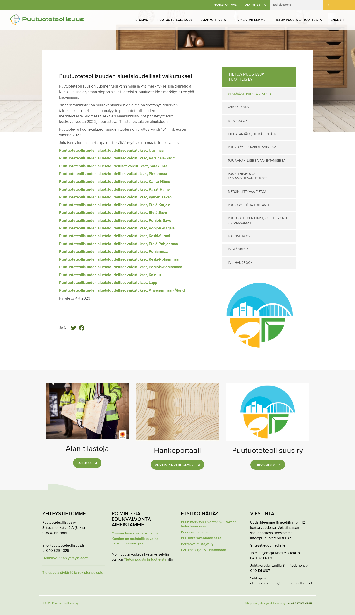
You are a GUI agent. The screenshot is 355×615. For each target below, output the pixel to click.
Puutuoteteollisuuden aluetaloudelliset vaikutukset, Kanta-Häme (114, 181)
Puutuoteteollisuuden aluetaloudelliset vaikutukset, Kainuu (110, 275)
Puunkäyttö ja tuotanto (249, 205)
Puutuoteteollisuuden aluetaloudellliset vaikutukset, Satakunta (113, 166)
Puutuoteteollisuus (174, 20)
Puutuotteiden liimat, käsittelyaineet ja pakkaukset (259, 220)
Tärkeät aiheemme (250, 20)
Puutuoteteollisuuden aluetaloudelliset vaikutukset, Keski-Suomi (114, 236)
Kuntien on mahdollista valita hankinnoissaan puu (135, 541)
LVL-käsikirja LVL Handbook (203, 550)
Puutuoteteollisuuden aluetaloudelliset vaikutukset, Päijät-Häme (114, 189)
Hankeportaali (225, 5)
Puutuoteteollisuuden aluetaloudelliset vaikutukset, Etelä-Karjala (114, 205)
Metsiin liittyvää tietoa (247, 192)
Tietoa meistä (265, 464)
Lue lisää (85, 463)
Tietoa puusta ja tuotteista (298, 20)
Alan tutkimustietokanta (174, 464)
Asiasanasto (238, 107)
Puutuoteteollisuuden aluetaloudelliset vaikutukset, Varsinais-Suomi (117, 158)
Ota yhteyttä (255, 5)
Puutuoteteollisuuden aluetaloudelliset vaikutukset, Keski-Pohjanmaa (119, 259)
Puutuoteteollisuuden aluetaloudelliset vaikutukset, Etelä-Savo (113, 212)
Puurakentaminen (195, 532)
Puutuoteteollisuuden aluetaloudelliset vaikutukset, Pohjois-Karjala (117, 228)
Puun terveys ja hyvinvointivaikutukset (247, 176)
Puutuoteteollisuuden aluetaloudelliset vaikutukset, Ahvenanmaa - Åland (122, 290)
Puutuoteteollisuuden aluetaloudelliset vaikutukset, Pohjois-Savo (115, 220)
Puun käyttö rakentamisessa (252, 147)
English (337, 20)
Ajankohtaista (213, 20)
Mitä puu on (238, 121)
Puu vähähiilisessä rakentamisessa (256, 161)
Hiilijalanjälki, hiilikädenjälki (252, 134)
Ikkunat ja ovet (241, 236)
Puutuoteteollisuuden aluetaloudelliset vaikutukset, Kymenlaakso (115, 197)
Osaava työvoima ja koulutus (135, 533)
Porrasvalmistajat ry (197, 544)
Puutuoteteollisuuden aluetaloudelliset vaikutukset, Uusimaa (112, 150)
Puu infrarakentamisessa (201, 538)
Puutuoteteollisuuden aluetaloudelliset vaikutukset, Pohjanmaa (113, 251)
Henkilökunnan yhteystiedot (65, 558)
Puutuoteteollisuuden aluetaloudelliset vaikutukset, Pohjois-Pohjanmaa (120, 267)
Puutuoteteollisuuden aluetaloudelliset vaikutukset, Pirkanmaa (113, 173)
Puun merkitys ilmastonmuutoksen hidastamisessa (209, 524)
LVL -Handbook (240, 263)
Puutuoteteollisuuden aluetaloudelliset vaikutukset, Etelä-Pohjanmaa (118, 244)
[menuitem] (142, 20)
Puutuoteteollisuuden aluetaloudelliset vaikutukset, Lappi (108, 282)
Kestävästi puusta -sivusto (250, 94)
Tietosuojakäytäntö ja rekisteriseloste (72, 573)
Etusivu (141, 20)
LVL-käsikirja (238, 249)
